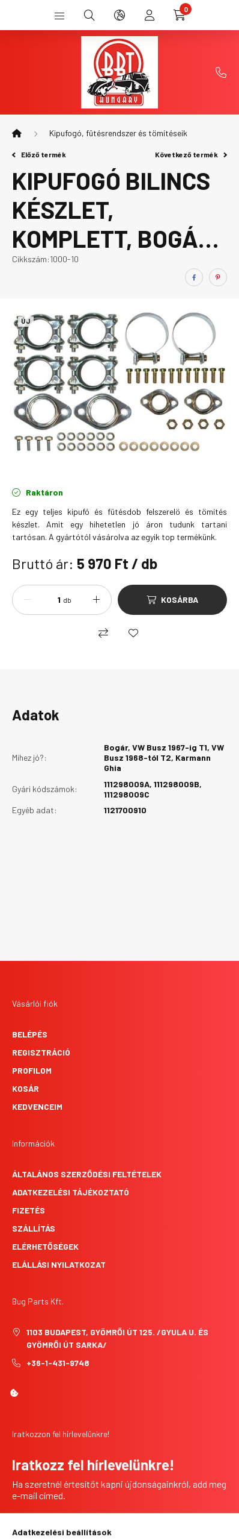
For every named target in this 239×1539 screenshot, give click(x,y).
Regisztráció (41, 1052)
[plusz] (96, 600)
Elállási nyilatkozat (59, 1264)
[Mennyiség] (49, 599)
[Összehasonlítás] (103, 633)
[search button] (89, 15)
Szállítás (33, 1228)
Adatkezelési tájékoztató (70, 1192)
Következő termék (191, 154)
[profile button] (150, 15)
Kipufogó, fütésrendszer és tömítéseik (118, 133)
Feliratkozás (59, 1525)
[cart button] (180, 15)
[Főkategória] (17, 133)
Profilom (32, 1070)
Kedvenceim (37, 1106)
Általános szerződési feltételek (87, 1174)
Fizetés (28, 1210)
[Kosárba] (172, 600)
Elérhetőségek (45, 1246)
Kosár (25, 1088)
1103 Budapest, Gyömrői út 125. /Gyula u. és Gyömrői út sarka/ (117, 1338)
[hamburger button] (59, 15)
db (67, 600)
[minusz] (28, 600)
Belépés (29, 1034)
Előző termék (39, 154)
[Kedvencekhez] (133, 633)
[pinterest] (218, 277)
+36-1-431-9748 (221, 72)
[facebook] (194, 277)
